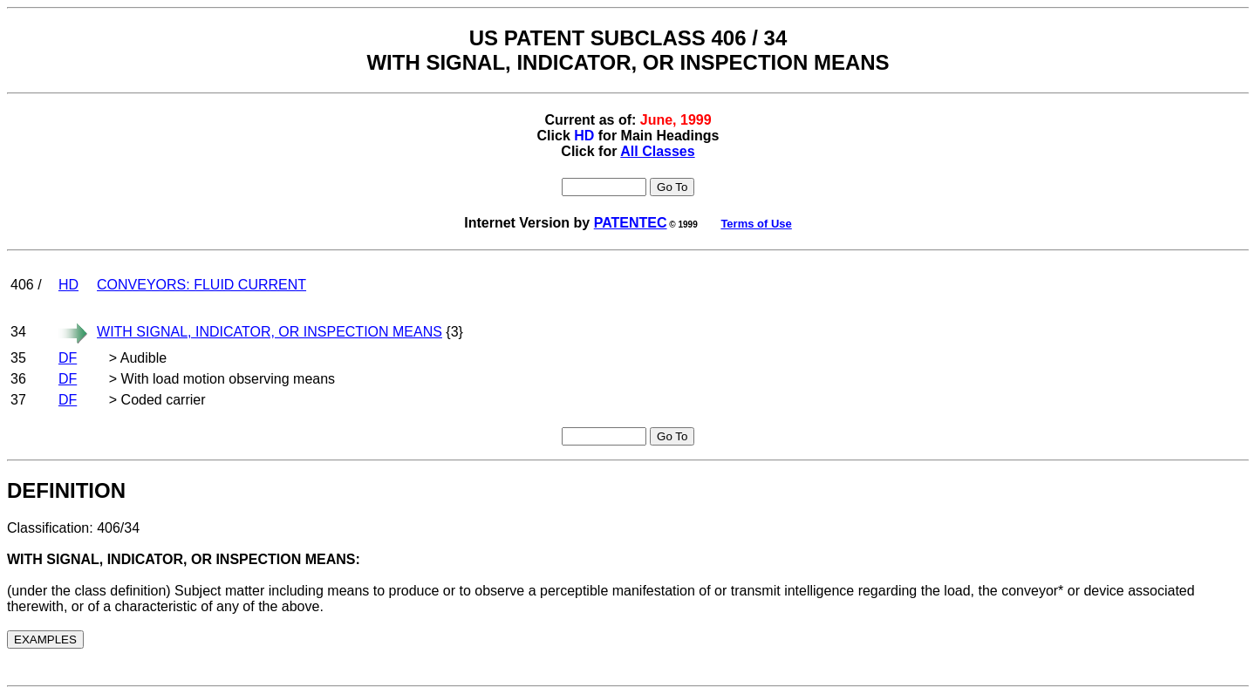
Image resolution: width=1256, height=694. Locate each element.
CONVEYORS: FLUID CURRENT (201, 284)
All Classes (657, 151)
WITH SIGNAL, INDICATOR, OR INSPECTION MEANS (269, 331)
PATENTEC (630, 222)
